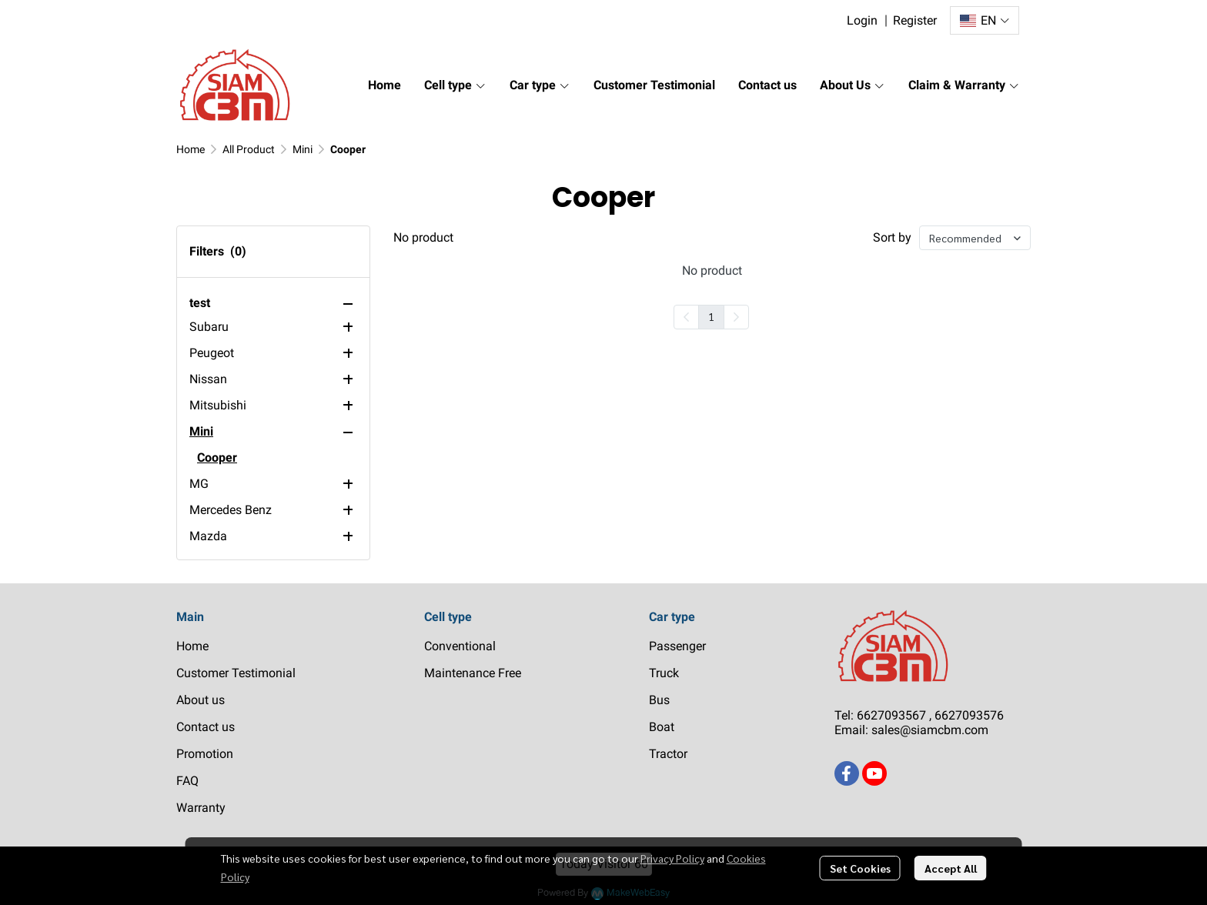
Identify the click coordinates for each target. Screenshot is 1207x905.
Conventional (460, 646)
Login (862, 20)
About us (200, 700)
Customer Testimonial (236, 673)
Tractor (668, 753)
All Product (248, 149)
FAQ (187, 780)
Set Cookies (860, 868)
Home (190, 149)
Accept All (950, 868)
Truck (664, 673)
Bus (659, 700)
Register (915, 20)
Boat (661, 727)
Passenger (677, 646)
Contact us (205, 727)
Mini (303, 149)
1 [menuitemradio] (711, 316)
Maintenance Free (472, 673)
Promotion (204, 753)
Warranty (201, 807)
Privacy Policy (672, 858)
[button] (984, 20)
